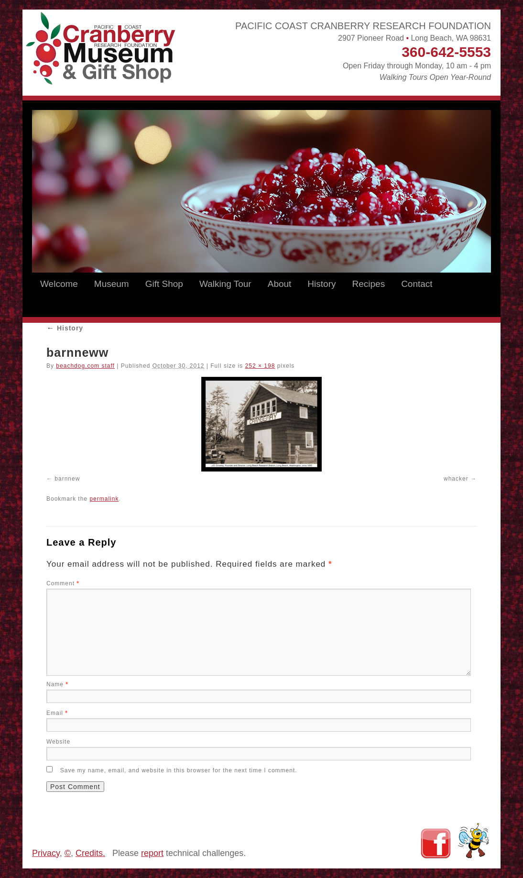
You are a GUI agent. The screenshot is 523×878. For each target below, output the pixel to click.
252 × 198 (260, 365)
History (321, 284)
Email (57, 713)
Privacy (46, 853)
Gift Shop (164, 284)
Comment (62, 583)
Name (57, 684)
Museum (111, 284)
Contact (416, 284)
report (152, 853)
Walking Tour (225, 284)
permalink (104, 498)
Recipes (368, 284)
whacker (456, 478)
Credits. (90, 853)
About (280, 284)
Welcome (59, 284)
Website (58, 741)
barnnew (67, 478)
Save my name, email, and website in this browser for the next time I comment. (178, 770)
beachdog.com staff (85, 365)
